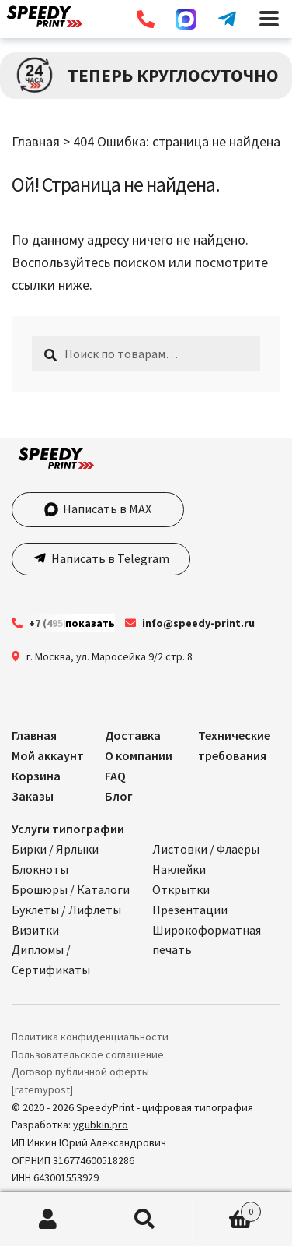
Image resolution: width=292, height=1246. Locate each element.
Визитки (35, 930)
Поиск (144, 1219)
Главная (36, 141)
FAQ (115, 775)
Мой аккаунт (48, 755)
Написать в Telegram (109, 558)
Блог (119, 796)
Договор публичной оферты (80, 1072)
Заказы (33, 796)
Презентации (190, 909)
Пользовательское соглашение (88, 1054)
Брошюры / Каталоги (71, 889)
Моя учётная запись (48, 1219)
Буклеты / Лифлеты (66, 909)
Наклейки (179, 869)
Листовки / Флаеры (205, 849)
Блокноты (40, 869)
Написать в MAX (97, 508)
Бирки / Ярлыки (55, 849)
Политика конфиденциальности (90, 1037)
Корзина (36, 775)
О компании (138, 755)
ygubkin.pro (100, 1125)
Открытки (181, 889)
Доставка (133, 735)
